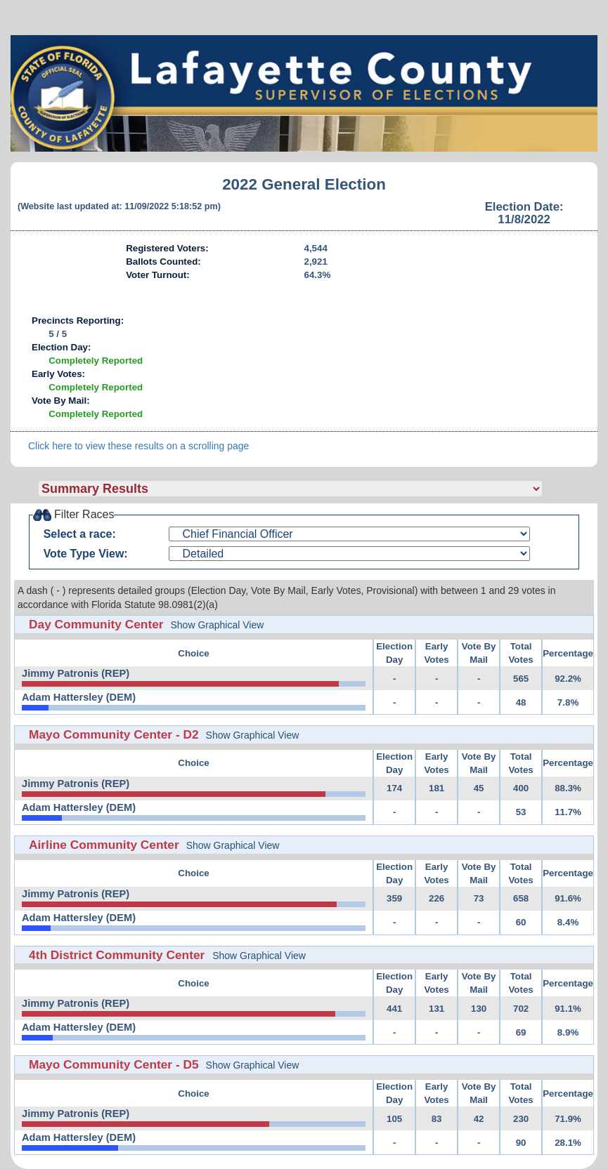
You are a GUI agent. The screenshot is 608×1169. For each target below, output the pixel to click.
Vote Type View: (86, 554)
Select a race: (80, 534)
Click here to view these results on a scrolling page (138, 445)
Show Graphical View (217, 624)
